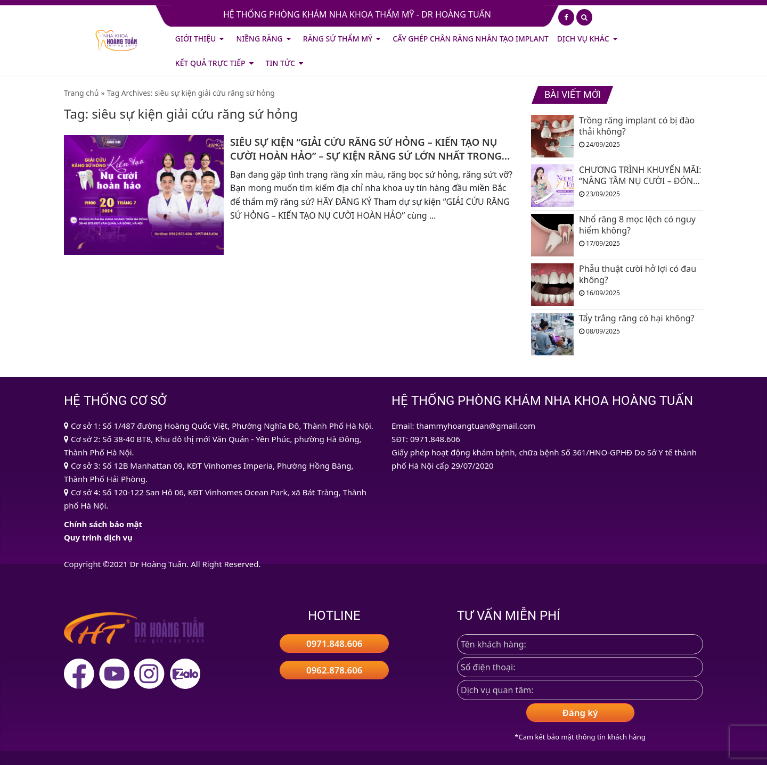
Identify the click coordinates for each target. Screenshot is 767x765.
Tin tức (280, 63)
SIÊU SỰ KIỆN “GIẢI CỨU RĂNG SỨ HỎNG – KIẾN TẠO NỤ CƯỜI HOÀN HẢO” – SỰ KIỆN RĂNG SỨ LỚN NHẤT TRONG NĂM (366, 149)
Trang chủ (81, 93)
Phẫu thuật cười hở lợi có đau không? (637, 274)
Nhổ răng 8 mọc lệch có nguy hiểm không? (637, 225)
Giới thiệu (195, 39)
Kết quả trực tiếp (210, 63)
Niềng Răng (259, 39)
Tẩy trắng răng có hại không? (636, 318)
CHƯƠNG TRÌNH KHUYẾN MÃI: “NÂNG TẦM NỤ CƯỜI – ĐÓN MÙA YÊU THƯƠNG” (640, 175)
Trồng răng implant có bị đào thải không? (637, 126)
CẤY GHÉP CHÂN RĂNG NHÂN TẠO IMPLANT (471, 39)
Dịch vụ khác (583, 39)
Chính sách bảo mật (103, 524)
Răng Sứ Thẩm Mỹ (337, 39)
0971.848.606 (334, 643)
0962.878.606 (334, 670)
